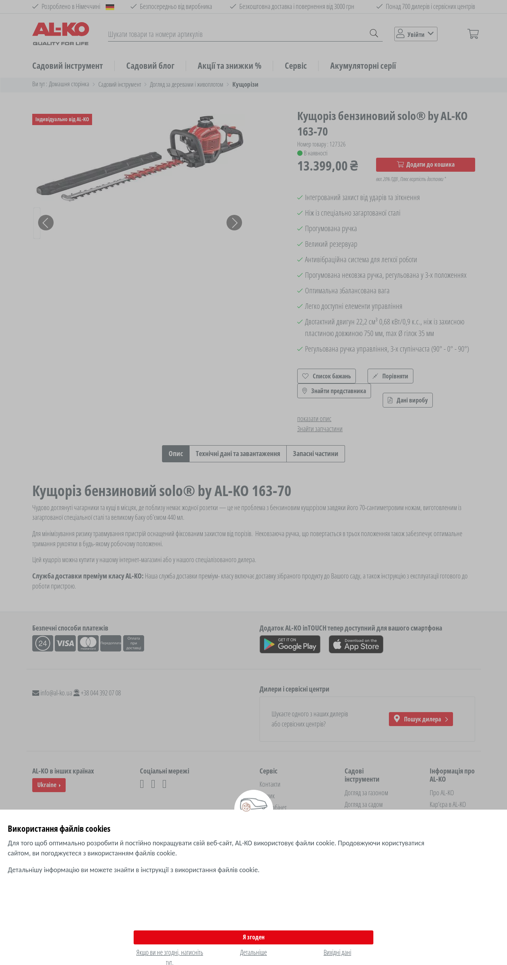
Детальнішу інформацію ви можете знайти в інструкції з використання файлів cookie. (134, 870)
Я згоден (254, 937)
